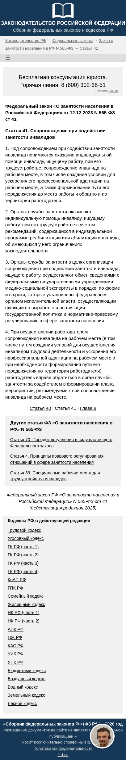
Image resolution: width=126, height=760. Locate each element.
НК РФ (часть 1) (24, 612)
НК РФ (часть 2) (24, 620)
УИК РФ (15, 653)
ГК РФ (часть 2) (23, 554)
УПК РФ (15, 662)
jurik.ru (113, 91)
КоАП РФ (17, 579)
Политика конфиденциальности (63, 748)
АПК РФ (15, 629)
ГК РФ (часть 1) (23, 546)
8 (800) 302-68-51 (83, 85)
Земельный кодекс (26, 695)
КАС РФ (15, 645)
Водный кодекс (23, 687)
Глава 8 (88, 408)
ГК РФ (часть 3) (23, 563)
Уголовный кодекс (26, 538)
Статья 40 (40, 408)
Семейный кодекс (26, 596)
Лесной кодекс (22, 703)
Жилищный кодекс (26, 604)
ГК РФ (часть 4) (23, 571)
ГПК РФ (15, 588)
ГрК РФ (15, 637)
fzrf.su (62, 754)
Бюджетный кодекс (27, 670)
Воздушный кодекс (26, 678)
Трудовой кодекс (24, 530)
